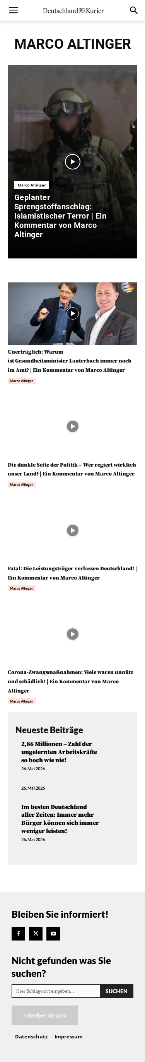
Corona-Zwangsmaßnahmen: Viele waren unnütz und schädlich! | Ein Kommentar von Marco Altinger (70, 681)
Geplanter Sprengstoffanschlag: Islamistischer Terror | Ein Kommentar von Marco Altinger (60, 216)
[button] (13, 10)
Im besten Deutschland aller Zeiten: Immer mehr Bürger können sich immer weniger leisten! (60, 819)
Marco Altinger (32, 185)
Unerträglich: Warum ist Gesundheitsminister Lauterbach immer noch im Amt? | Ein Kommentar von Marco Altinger (69, 361)
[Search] (116, 991)
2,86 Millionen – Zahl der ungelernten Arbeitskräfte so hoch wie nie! (59, 752)
